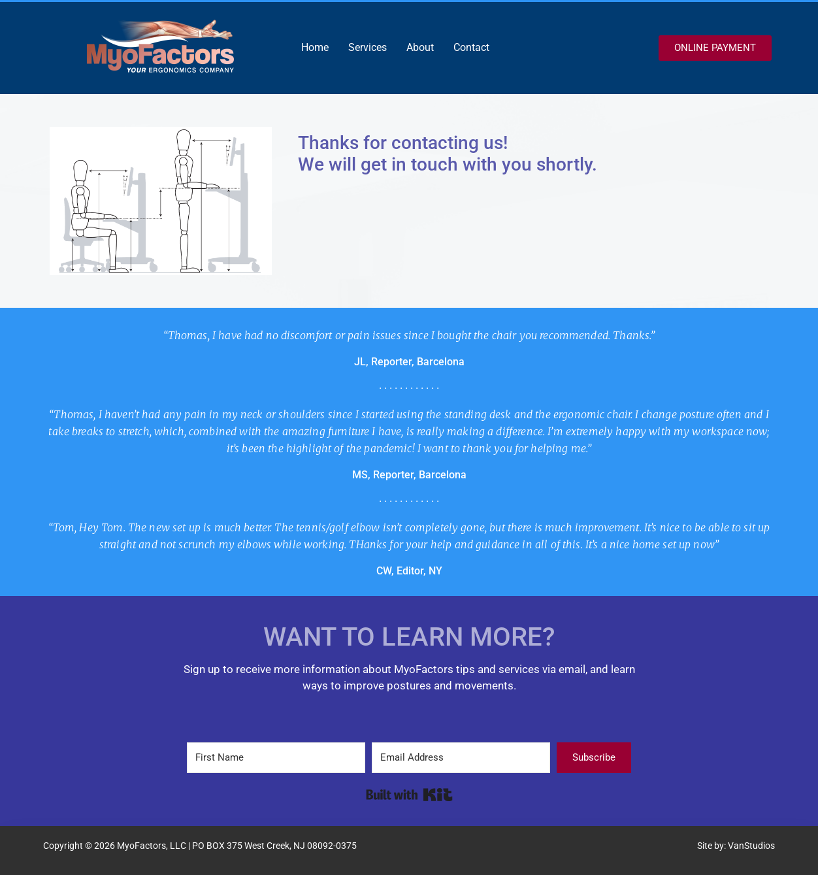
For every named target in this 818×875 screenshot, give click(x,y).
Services (367, 47)
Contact (471, 47)
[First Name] (276, 757)
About (420, 47)
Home (315, 47)
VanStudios (751, 845)
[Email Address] (461, 757)
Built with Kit (409, 794)
